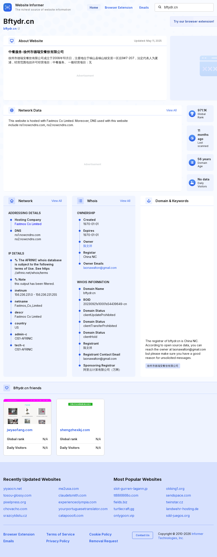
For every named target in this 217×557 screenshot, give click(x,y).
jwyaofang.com (19, 430)
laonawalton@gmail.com (100, 267)
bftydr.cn (11, 28)
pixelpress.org (14, 502)
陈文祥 (87, 246)
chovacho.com (15, 509)
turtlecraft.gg (124, 509)
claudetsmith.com (72, 495)
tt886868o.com (126, 495)
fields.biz (120, 502)
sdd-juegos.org (178, 515)
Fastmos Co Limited (28, 224)
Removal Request (103, 541)
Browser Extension (119, 7)
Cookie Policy (100, 534)
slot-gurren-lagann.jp (131, 488)
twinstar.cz (174, 502)
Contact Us (142, 535)
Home (94, 7)
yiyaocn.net (12, 488)
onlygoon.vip (124, 515)
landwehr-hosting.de (182, 509)
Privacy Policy (57, 541)
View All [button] (171, 110)
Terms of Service (60, 534)
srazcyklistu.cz (15, 515)
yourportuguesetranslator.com (83, 509)
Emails (144, 7)
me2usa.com (69, 488)
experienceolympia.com (77, 502)
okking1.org (175, 488)
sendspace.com (178, 495)
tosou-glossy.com (17, 495)
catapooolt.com (71, 515)
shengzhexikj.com (75, 430)
